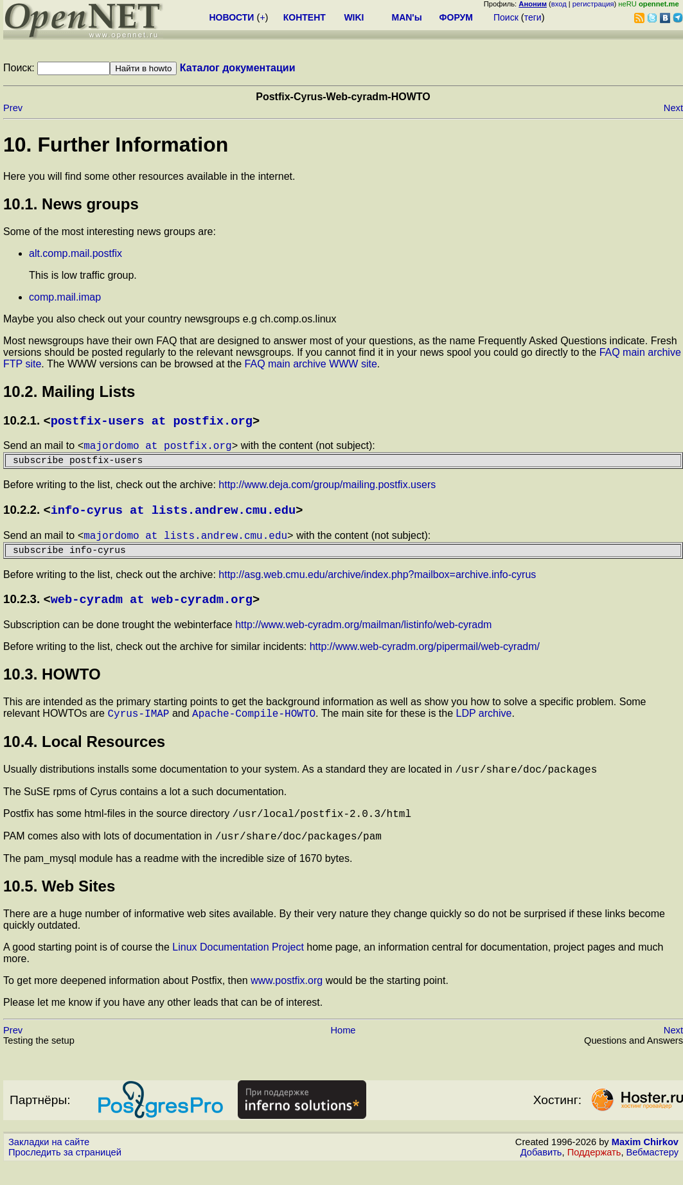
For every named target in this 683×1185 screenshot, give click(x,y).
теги (533, 17)
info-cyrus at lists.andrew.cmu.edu (173, 517)
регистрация (593, 4)
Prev (12, 108)
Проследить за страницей (64, 1173)
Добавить (541, 1173)
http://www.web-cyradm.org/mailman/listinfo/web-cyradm (363, 637)
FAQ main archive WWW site (311, 363)
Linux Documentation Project (238, 967)
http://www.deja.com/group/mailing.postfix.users (327, 490)
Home (342, 1051)
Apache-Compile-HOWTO (253, 728)
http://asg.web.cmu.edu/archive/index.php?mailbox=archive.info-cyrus (377, 586)
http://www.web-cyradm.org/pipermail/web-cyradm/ (425, 659)
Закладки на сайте (48, 1162)
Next (673, 108)
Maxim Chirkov (645, 1162)
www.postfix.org (287, 1001)
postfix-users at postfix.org (152, 422)
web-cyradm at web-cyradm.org (152, 612)
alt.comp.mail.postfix (75, 253)
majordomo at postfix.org (157, 448)
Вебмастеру (652, 1173)
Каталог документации (238, 67)
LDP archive (484, 728)
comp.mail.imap (65, 297)
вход (559, 4)
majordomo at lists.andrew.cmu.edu (185, 544)
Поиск (506, 17)
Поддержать (594, 1173)
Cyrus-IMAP (138, 728)
